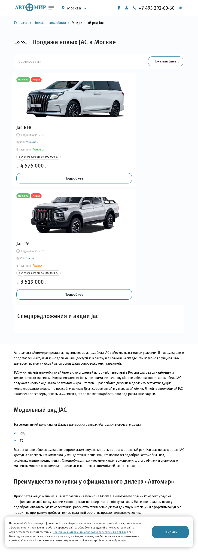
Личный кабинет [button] (125, 7)
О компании (124, 506)
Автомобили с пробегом (34, 516)
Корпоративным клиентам (84, 506)
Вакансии (122, 516)
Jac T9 (82, 128)
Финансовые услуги (78, 516)
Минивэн (34, 143)
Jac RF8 (26, 128)
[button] (164, 61)
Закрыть (170, 532)
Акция (38, 80)
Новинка (25, 80)
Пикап (89, 143)
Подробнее (40, 182)
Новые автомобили (50, 23)
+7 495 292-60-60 (161, 8)
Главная (21, 23)
